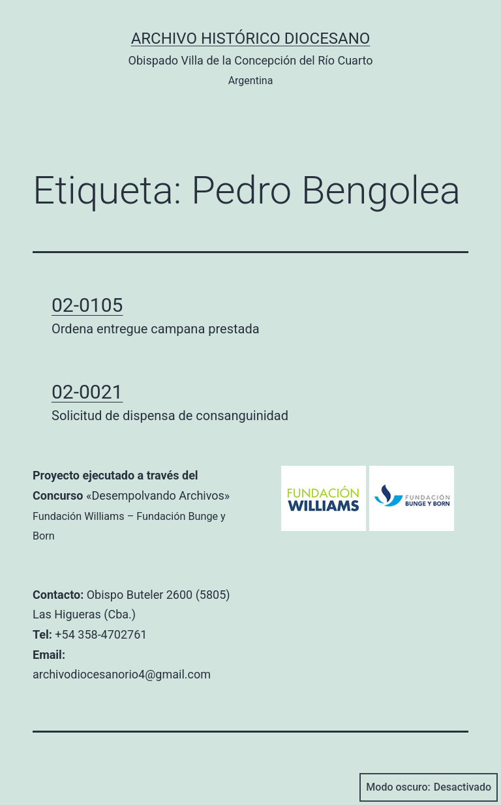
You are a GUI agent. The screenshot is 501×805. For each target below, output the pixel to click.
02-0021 (87, 391)
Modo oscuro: (428, 787)
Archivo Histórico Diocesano (251, 38)
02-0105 (87, 305)
